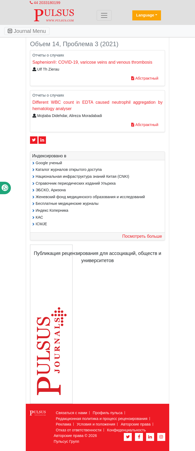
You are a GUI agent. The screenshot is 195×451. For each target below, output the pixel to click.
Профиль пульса (107, 413)
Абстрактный (144, 78)
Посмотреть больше (142, 236)
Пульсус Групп (66, 441)
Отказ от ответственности (78, 430)
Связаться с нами (71, 413)
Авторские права (135, 424)
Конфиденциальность (126, 430)
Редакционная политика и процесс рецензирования (101, 419)
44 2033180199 (45, 3)
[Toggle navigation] (104, 15)
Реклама (63, 424)
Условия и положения (96, 424)
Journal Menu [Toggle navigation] (27, 31)
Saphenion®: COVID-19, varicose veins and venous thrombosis (92, 62)
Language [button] (145, 15)
